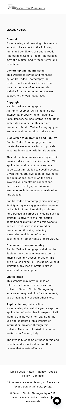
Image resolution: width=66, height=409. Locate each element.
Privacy (41, 372)
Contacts (38, 376)
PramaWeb (33, 401)
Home (12, 372)
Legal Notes (26, 372)
